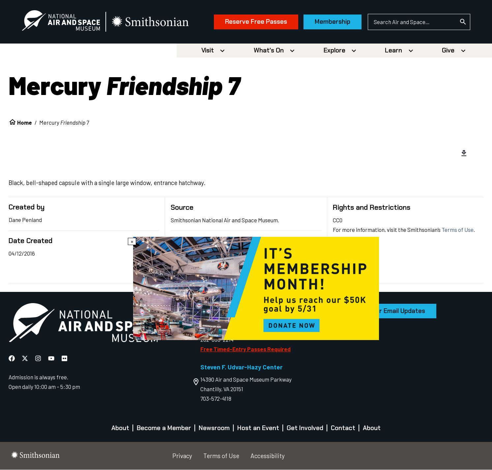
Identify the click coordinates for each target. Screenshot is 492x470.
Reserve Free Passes (255, 22)
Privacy (182, 456)
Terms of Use (458, 230)
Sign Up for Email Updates (387, 311)
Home (24, 122)
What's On (269, 51)
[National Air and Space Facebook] (12, 358)
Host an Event (258, 428)
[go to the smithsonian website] (151, 22)
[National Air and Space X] (25, 358)
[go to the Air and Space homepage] (83, 324)
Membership (332, 22)
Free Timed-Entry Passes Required (245, 349)
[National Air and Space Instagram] (39, 358)
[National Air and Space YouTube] (52, 358)
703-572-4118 (215, 398)
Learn (393, 51)
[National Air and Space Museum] (61, 21)
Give (448, 51)
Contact (343, 428)
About (120, 428)
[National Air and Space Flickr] (64, 358)
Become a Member (164, 428)
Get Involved (305, 428)
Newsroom (214, 428)
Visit (207, 51)
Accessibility (267, 456)
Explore (334, 51)
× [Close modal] (132, 241)
